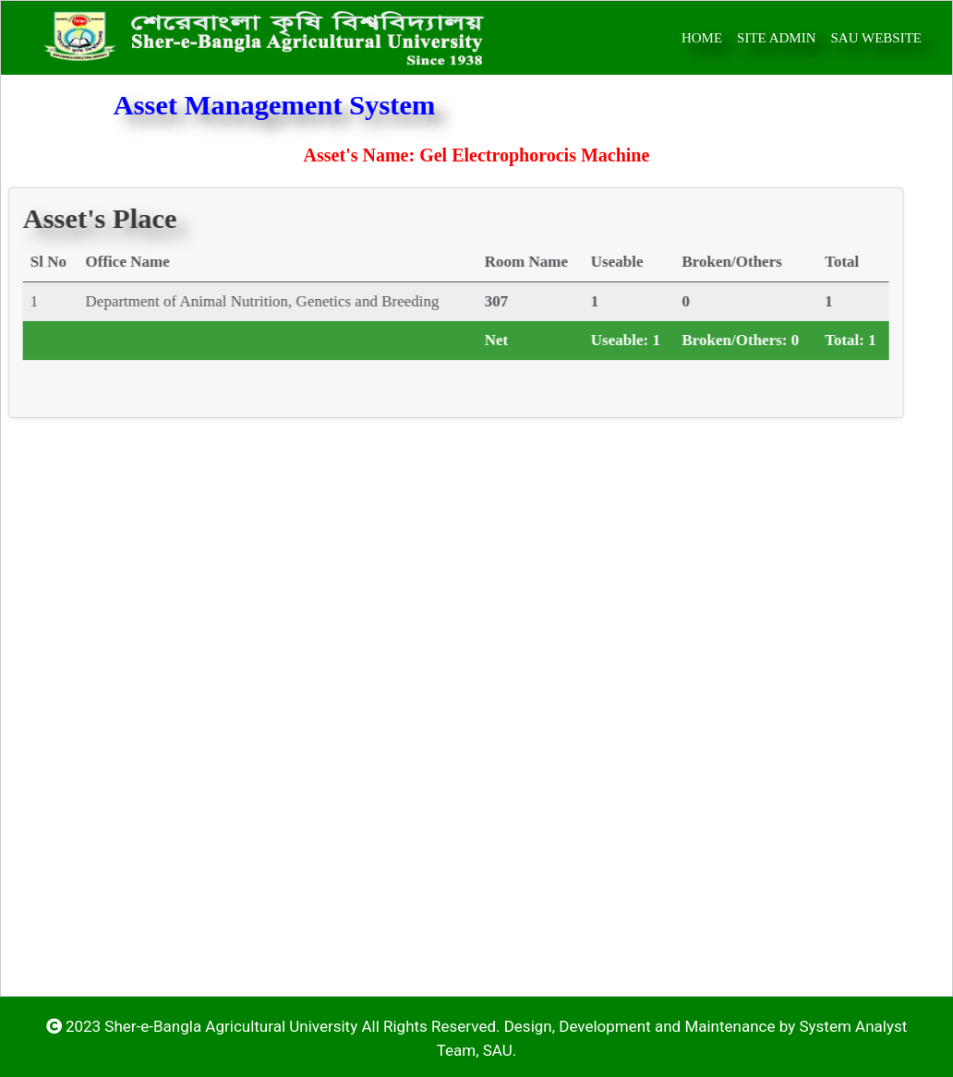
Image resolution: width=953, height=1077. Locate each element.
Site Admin (776, 37)
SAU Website (876, 37)
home (702, 37)
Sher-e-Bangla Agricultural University (230, 1026)
